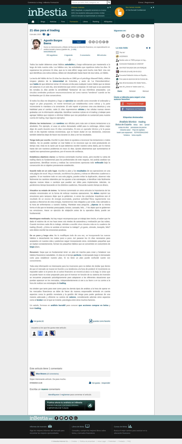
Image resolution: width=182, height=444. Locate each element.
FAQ (129, 441)
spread (147, 125)
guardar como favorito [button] (99, 321)
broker (40, 300)
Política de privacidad (87, 441)
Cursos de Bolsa (123, 426)
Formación (74, 22)
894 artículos (101, 55)
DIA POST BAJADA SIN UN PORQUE (132, 68)
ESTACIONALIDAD (141, 132)
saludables (70, 64)
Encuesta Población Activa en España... (133, 75)
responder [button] (105, 383)
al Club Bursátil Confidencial (136, 10)
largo (32, 247)
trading (62, 283)
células (81, 109)
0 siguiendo (68, 55)
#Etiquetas (108, 22)
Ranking (96, 22)
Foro (63, 22)
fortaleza (127, 135)
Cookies (74, 441)
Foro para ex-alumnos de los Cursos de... (134, 79)
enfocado (99, 162)
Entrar (141, 2)
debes (96, 193)
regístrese (65, 394)
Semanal (132, 91)
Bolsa (136, 125)
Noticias (53, 22)
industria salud (125, 130)
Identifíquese (53, 394)
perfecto (77, 255)
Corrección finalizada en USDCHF (131, 64)
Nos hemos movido (133, 7)
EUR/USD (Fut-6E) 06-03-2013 (130, 71)
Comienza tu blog (35, 2)
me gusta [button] (35, 321)
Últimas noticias (77, 7)
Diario (120, 91)
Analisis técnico (127, 121)
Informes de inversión (41, 426)
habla (35, 84)
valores (72, 297)
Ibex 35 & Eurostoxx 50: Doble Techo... (133, 83)
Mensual (146, 91)
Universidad (58, 81)
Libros (85, 22)
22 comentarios (52, 374)
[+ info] (73, 49)
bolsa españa (136, 135)
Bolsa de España (124, 124)
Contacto (121, 441)
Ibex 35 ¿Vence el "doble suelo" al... (132, 87)
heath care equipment (124, 132)
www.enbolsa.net (50, 52)
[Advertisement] (70, 352)
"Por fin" (122, 52)
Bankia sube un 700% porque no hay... (133, 60)
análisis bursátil (58, 305)
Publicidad (112, 441)
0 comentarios (85, 55)
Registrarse (149, 2)
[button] (79, 42)
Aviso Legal (102, 441)
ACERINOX (123, 56)
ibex (141, 125)
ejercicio (69, 101)
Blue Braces (41, 374)
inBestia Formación (51, 2)
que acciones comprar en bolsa (93, 305)
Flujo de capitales (138, 130)
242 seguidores (52, 55)
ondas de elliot (123, 127)
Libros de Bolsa (80, 426)
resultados (81, 171)
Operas (95, 205)
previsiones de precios (138, 127)
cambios (60, 123)
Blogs (43, 22)
